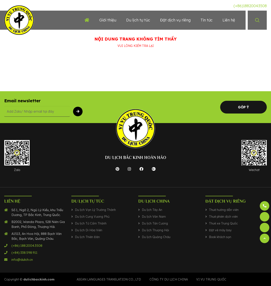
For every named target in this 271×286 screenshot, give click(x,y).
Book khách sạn (220, 237)
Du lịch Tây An (152, 210)
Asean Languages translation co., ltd (109, 279)
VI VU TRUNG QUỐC (211, 279)
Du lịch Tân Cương (155, 223)
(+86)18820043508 (250, 5)
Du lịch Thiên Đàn (87, 237)
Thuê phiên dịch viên (223, 217)
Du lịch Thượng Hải (155, 230)
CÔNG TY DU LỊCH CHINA (168, 279)
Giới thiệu (107, 20)
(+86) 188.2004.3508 (26, 246)
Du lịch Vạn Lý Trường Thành (95, 210)
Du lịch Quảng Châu (156, 237)
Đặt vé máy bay (220, 230)
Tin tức (206, 20)
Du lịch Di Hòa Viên (88, 230)
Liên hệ (229, 20)
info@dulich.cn (22, 260)
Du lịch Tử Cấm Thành (90, 223)
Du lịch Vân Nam (154, 217)
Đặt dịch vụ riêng (175, 20)
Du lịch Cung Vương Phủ (92, 217)
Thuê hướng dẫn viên (224, 210)
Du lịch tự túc (138, 20)
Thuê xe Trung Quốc (223, 223)
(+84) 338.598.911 (24, 253)
